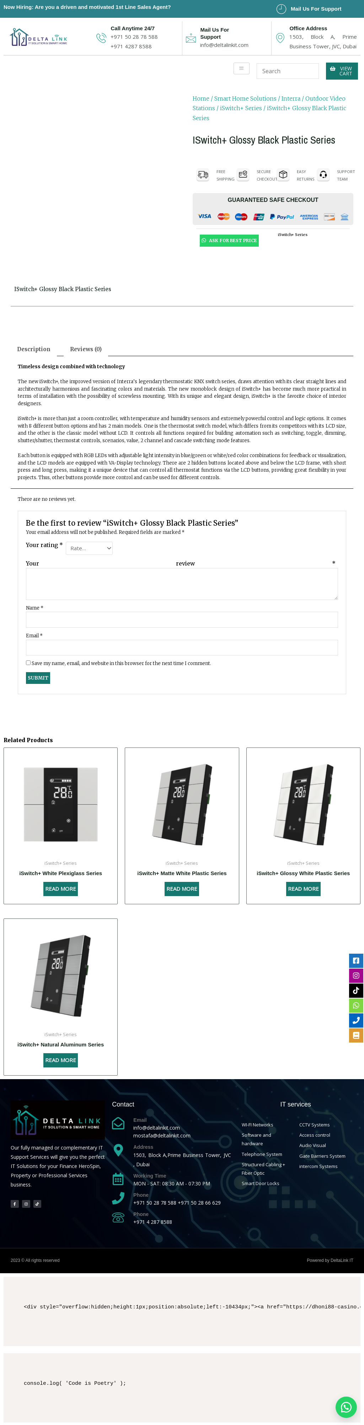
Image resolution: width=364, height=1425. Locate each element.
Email (34, 635)
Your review (181, 562)
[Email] (118, 1122)
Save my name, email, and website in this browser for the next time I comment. (121, 662)
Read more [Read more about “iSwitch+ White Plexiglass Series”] (60, 887)
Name (34, 607)
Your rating (44, 545)
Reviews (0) (86, 349)
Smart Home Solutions (245, 98)
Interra (291, 98)
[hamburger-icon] (242, 69)
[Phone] (118, 1197)
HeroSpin (89, 1165)
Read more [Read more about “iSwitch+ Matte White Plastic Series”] (181, 887)
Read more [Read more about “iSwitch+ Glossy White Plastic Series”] (303, 887)
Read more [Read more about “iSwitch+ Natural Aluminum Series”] (60, 1058)
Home (201, 98)
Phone (141, 1194)
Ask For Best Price (229, 240)
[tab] (34, 349)
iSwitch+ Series (241, 108)
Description (33, 349)
